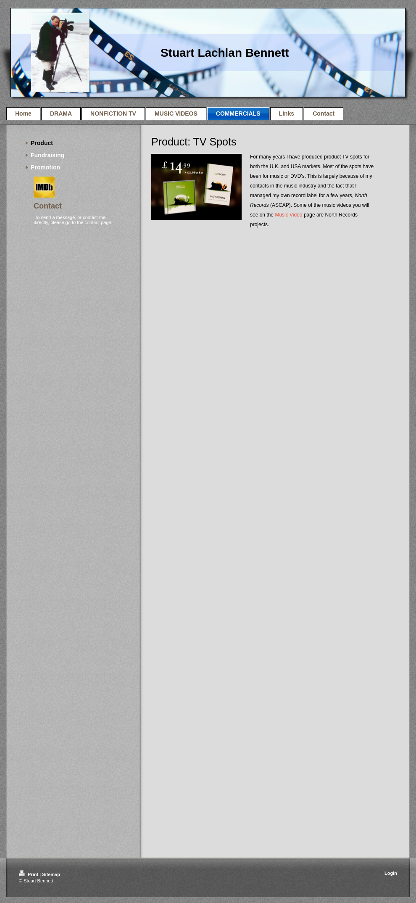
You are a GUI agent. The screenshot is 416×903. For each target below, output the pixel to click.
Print (29, 874)
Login (390, 873)
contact (91, 222)
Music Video (288, 215)
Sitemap (51, 874)
